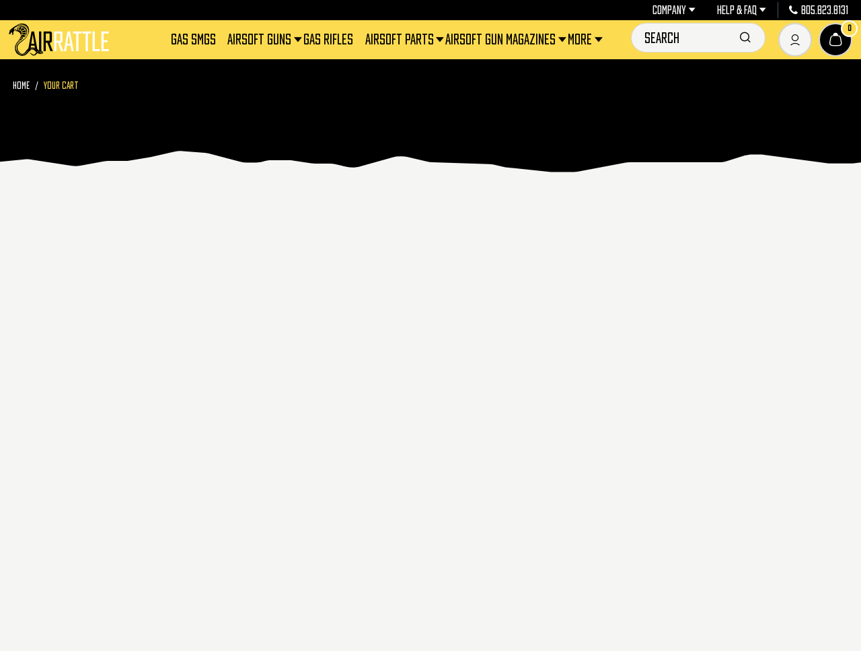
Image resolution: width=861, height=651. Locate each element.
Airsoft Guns (260, 39)
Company (674, 10)
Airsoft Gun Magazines (501, 39)
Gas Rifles (328, 39)
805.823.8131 (818, 10)
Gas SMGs (193, 39)
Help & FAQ (741, 10)
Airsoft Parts (400, 39)
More (581, 39)
